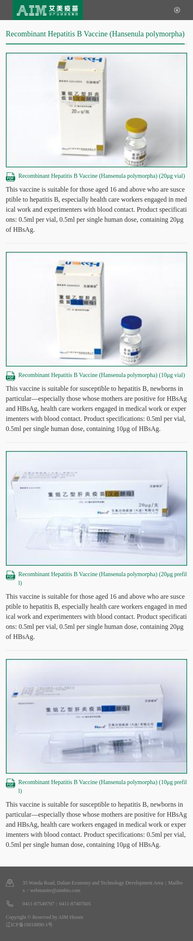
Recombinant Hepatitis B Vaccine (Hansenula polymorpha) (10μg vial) (95, 375)
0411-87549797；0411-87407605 (57, 904)
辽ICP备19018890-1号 (29, 925)
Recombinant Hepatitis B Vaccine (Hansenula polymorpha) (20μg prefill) (96, 578)
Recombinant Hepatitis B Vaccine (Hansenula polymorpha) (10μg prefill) (96, 786)
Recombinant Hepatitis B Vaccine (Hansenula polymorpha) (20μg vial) (95, 176)
